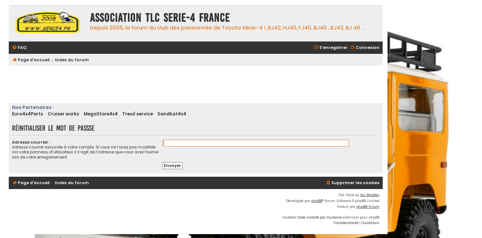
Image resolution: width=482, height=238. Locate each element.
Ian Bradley (369, 195)
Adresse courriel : (31, 142)
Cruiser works (63, 114)
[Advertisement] (127, 83)
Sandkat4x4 (171, 114)
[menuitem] (19, 47)
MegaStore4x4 (101, 114)
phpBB (316, 200)
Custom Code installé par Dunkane (312, 217)
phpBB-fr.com (367, 206)
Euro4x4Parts (27, 114)
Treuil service (137, 114)
